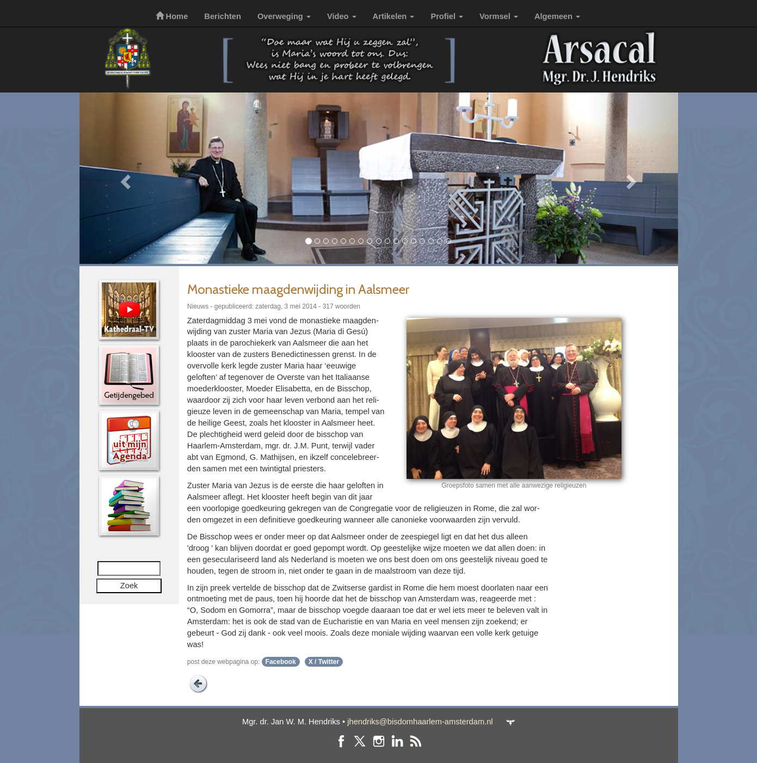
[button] (124, 178)
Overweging (284, 16)
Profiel (446, 16)
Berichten (222, 16)
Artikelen (394, 16)
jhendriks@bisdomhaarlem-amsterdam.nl (420, 721)
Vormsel (498, 16)
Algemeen (557, 16)
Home (172, 16)
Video (341, 16)
